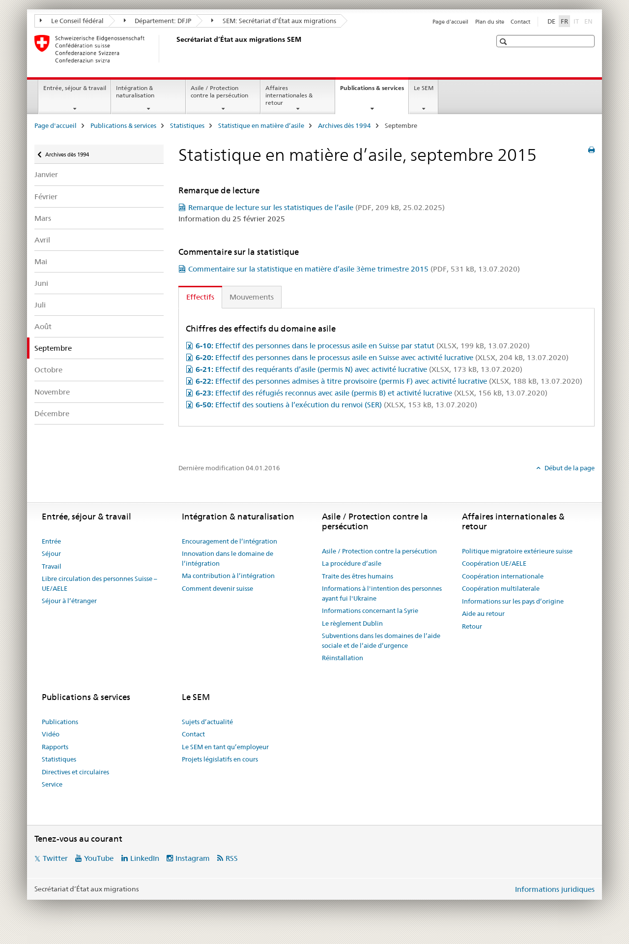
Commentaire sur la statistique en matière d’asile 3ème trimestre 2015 (354, 269)
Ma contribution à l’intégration (228, 575)
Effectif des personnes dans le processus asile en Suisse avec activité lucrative (382, 357)
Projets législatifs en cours (220, 759)
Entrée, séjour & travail (74, 87)
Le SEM (423, 87)
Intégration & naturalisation (135, 91)
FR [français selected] (564, 21)
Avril (42, 239)
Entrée (51, 541)
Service (52, 784)
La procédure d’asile (351, 563)
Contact (520, 21)
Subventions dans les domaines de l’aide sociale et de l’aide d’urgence (381, 640)
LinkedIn (144, 858)
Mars (42, 218)
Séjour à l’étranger (69, 601)
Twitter (55, 858)
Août (43, 326)
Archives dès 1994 (344, 125)
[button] (504, 41)
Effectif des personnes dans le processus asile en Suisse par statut (363, 345)
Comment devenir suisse (217, 588)
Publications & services (374, 91)
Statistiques (187, 125)
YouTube (99, 858)
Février (45, 196)
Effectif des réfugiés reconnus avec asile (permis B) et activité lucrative (371, 392)
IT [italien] (577, 20)
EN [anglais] (589, 20)
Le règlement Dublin (352, 623)
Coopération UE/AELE (494, 563)
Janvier (46, 174)
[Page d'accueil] (174, 48)
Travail (51, 566)
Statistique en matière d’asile (261, 125)
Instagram (192, 858)
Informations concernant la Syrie (370, 610)
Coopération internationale (502, 576)
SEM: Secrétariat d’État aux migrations (273, 21)
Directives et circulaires (75, 772)
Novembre (52, 391)
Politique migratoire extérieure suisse (517, 551)
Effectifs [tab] (200, 297)
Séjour (51, 553)
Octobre (48, 369)
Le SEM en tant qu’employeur (225, 747)
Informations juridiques (555, 889)
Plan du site (489, 21)
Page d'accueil (450, 21)
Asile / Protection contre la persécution (219, 91)
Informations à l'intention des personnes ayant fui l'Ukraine (382, 593)
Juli (40, 304)
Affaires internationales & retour (289, 95)
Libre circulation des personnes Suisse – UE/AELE (99, 583)
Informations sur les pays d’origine (513, 601)
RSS (232, 858)
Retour (472, 626)
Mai (40, 261)
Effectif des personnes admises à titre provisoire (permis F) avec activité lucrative (389, 381)
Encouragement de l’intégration (229, 541)
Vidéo (50, 734)
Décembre (51, 413)
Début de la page (569, 468)
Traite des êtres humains (357, 576)
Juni (41, 283)
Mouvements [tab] (251, 297)
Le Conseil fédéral (72, 21)
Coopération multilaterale (501, 588)
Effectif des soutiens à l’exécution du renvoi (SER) (336, 404)
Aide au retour (483, 613)
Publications (60, 722)
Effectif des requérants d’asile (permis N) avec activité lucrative (359, 369)
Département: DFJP (158, 21)
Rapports (55, 747)
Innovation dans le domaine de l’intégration (227, 558)
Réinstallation (342, 658)
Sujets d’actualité (207, 722)
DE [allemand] (551, 21)
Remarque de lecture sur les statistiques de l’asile (316, 207)
